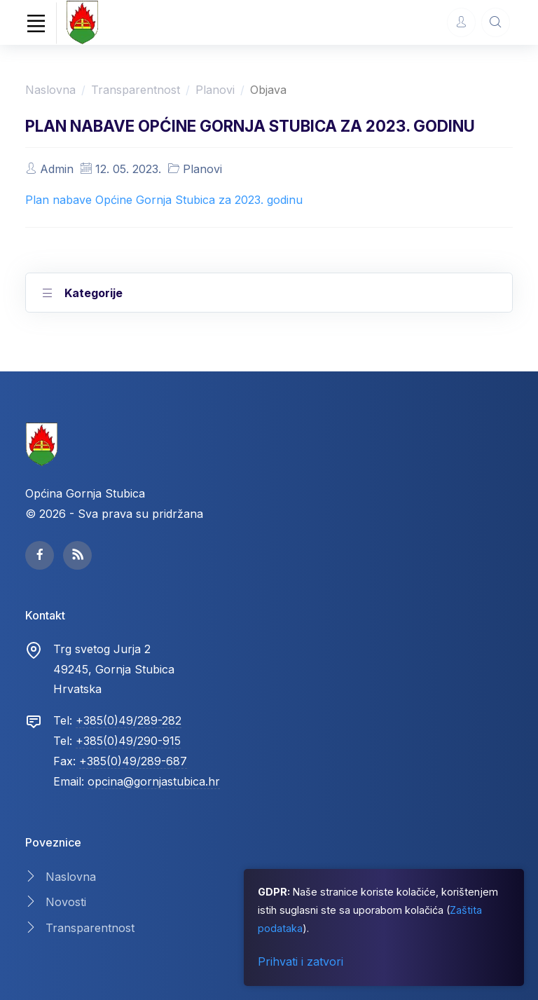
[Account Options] (461, 22)
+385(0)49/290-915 (128, 741)
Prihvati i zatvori (300, 961)
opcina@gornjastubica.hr (154, 781)
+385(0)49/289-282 (128, 720)
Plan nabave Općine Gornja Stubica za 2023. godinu (164, 200)
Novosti (66, 902)
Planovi (215, 90)
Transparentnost (135, 90)
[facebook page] (39, 555)
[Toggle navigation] (36, 23)
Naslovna (50, 90)
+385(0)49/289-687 (133, 761)
